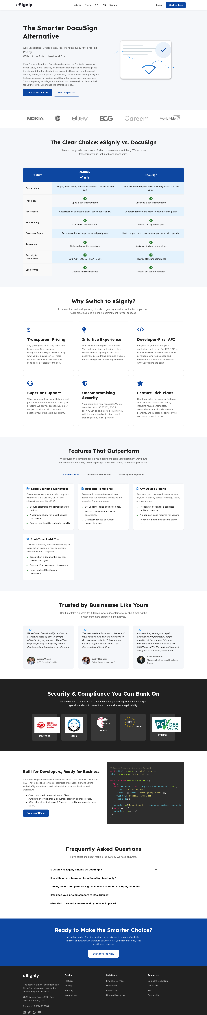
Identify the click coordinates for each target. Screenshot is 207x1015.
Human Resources (115, 995)
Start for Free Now (103, 953)
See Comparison (66, 92)
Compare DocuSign (158, 981)
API (96, 5)
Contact (113, 5)
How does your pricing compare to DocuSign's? (103, 895)
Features (77, 5)
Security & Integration (131, 474)
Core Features (71, 474)
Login (159, 5)
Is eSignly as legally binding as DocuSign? (103, 869)
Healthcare (111, 985)
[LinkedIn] (24, 1012)
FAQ (104, 5)
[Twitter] (29, 1012)
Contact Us (153, 995)
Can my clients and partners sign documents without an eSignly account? (103, 886)
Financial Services (115, 981)
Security (69, 990)
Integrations (71, 995)
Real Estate (111, 990)
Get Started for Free (37, 92)
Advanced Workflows (99, 474)
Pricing (88, 5)
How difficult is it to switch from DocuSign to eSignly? (103, 878)
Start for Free (176, 5)
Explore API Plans (36, 813)
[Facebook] (34, 1012)
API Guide (153, 985)
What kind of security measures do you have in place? (103, 903)
